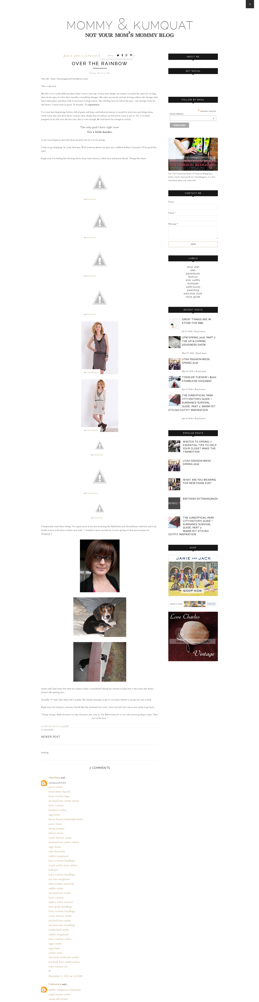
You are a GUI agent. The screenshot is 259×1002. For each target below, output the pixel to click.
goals (79, 56)
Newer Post (51, 733)
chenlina (53, 774)
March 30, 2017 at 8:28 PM (62, 985)
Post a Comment (53, 992)
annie (68, 56)
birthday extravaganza (200, 497)
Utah (193, 270)
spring (91, 56)
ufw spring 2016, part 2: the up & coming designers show (199, 341)
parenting (193, 290)
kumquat (193, 283)
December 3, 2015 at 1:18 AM (63, 935)
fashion (193, 277)
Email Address (192, 114)
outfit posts (193, 287)
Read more (200, 331)
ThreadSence (92, 371)
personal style (193, 293)
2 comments (47, 727)
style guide (193, 296)
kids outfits (193, 280)
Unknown (54, 942)
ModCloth (91, 199)
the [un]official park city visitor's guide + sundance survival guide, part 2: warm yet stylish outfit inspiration (192, 402)
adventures (193, 273)
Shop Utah (193, 267)
